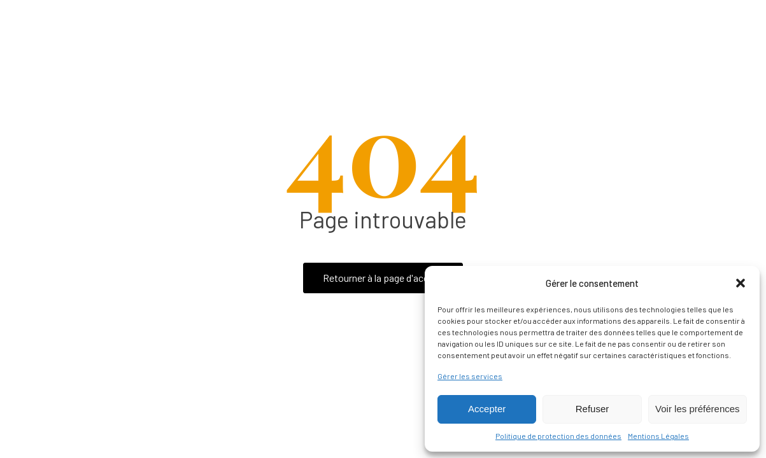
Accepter (487, 408)
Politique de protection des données (558, 435)
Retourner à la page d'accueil (383, 278)
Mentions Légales (658, 435)
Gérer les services (469, 375)
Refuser (592, 408)
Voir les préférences (697, 408)
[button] (740, 283)
